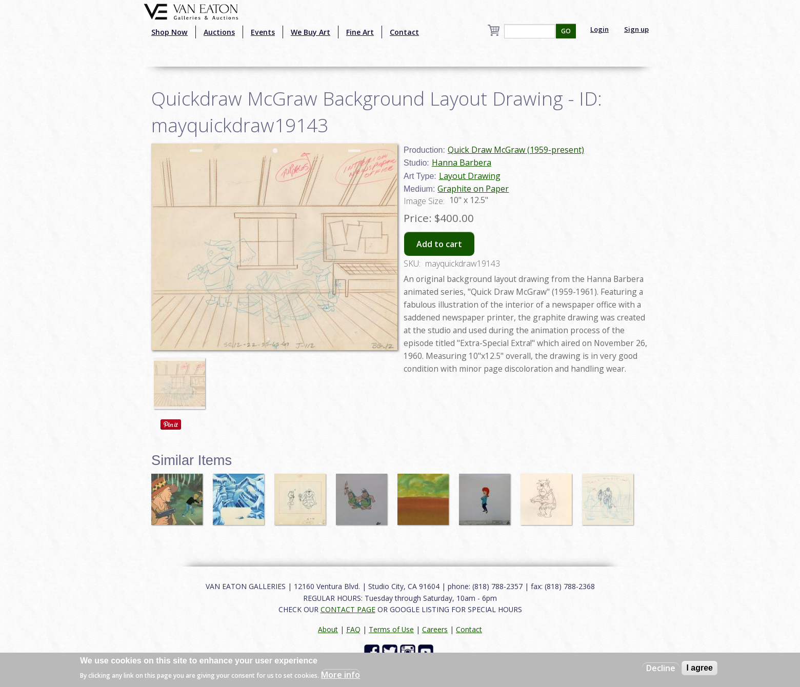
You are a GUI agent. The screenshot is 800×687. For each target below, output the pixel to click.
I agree (699, 667)
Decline (660, 668)
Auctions (219, 32)
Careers (435, 629)
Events (263, 32)
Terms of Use (391, 629)
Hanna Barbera (461, 162)
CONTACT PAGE (348, 609)
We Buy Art (310, 32)
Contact (404, 32)
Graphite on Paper (473, 188)
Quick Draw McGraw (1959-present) (516, 149)
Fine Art (360, 32)
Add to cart (439, 244)
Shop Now (169, 32)
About (328, 629)
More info (340, 674)
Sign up (636, 29)
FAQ (353, 629)
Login (599, 29)
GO (566, 31)
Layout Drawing (470, 175)
